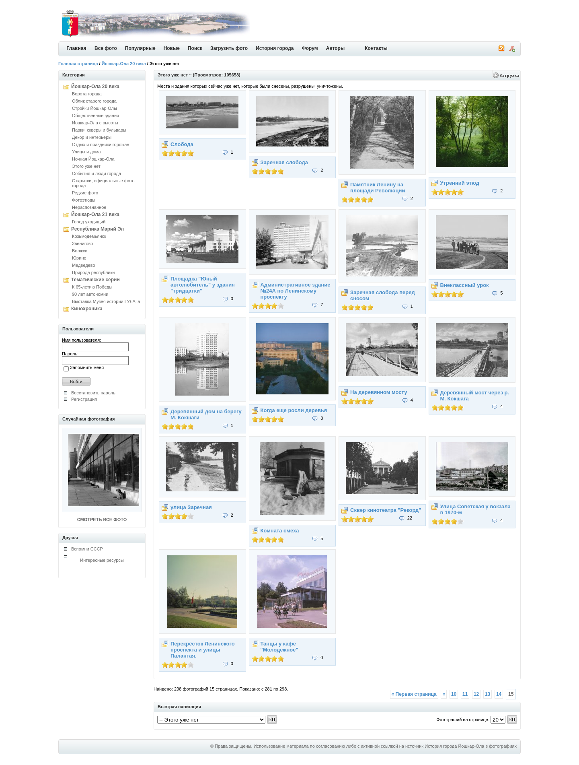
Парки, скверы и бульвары (99, 130)
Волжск (79, 250)
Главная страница (78, 63)
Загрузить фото (229, 48)
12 (476, 694)
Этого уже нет (86, 166)
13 (487, 694)
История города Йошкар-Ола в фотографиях (471, 746)
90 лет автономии (90, 294)
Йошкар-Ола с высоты (95, 122)
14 (498, 694)
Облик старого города (94, 101)
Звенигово (82, 243)
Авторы (335, 48)
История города (275, 48)
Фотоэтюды (83, 200)
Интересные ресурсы (102, 560)
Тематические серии (95, 279)
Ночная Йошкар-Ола (93, 159)
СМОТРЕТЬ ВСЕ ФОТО (102, 519)
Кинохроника (87, 308)
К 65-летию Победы (92, 287)
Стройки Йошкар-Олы (94, 108)
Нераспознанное (89, 207)
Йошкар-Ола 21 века (95, 214)
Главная (76, 48)
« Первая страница (414, 694)
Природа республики (93, 272)
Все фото (105, 48)
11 (465, 694)
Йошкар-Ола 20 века (124, 63)
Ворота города (87, 93)
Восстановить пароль (93, 392)
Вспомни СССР (87, 548)
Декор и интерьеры (91, 137)
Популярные (140, 48)
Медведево (83, 265)
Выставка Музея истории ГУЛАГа (106, 301)
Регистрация (84, 399)
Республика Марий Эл (97, 229)
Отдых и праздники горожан (100, 144)
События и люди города (96, 173)
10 (453, 694)
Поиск (195, 48)
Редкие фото (85, 192)
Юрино (79, 258)
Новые (172, 48)
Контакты (376, 48)
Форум (310, 48)
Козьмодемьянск (89, 236)
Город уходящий (88, 221)
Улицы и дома (86, 151)
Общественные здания (95, 115)
